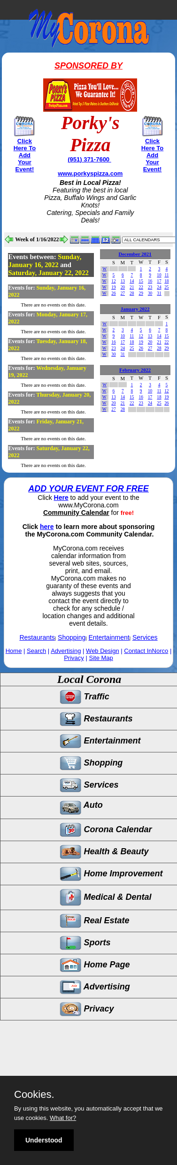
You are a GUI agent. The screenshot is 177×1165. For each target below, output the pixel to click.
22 (141, 287)
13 (123, 281)
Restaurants (36, 637)
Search (36, 650)
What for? (63, 1117)
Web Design (102, 650)
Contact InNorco (146, 650)
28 (132, 293)
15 (141, 281)
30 (150, 293)
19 (113, 287)
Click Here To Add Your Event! (25, 155)
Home (14, 650)
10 (159, 275)
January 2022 (135, 309)
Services (145, 637)
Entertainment (109, 637)
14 (132, 281)
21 (132, 287)
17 (159, 281)
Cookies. (34, 1094)
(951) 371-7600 (89, 159)
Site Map (101, 657)
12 (113, 281)
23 (150, 287)
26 (113, 293)
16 (150, 281)
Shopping (71, 637)
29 (141, 293)
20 (123, 287)
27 (123, 293)
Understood (43, 1140)
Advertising (66, 650)
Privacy (74, 657)
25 (166, 287)
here (47, 526)
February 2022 (135, 370)
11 (166, 275)
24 (159, 287)
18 (166, 281)
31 (159, 293)
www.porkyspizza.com (90, 173)
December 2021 (135, 254)
